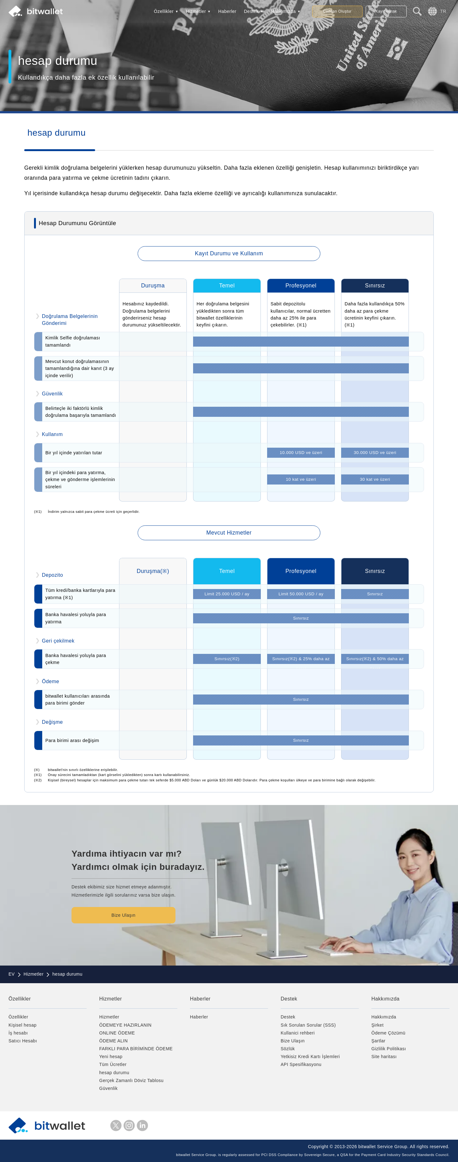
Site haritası (384, 1056)
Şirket (377, 1025)
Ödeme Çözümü (388, 1032)
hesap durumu (114, 1072)
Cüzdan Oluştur (337, 11)
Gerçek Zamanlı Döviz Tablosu (131, 1080)
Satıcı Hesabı (23, 1040)
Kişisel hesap (23, 1025)
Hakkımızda (283, 11)
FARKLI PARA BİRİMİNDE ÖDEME (136, 1048)
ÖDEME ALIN (113, 1040)
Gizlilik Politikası (388, 1048)
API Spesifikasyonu (301, 1064)
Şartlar (378, 1040)
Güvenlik (108, 1088)
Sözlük (288, 1048)
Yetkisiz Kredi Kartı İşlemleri (310, 1056)
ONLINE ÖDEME (117, 1032)
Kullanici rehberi (298, 1032)
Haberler (227, 11)
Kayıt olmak (386, 11)
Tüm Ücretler (113, 1064)
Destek (251, 11)
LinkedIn (142, 1125)
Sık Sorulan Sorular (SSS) (308, 1025)
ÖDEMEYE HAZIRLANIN (125, 1025)
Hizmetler (196, 11)
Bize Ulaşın (123, 915)
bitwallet (36, 11)
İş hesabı (18, 1032)
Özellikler (164, 11)
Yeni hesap (111, 1056)
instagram (129, 1125)
